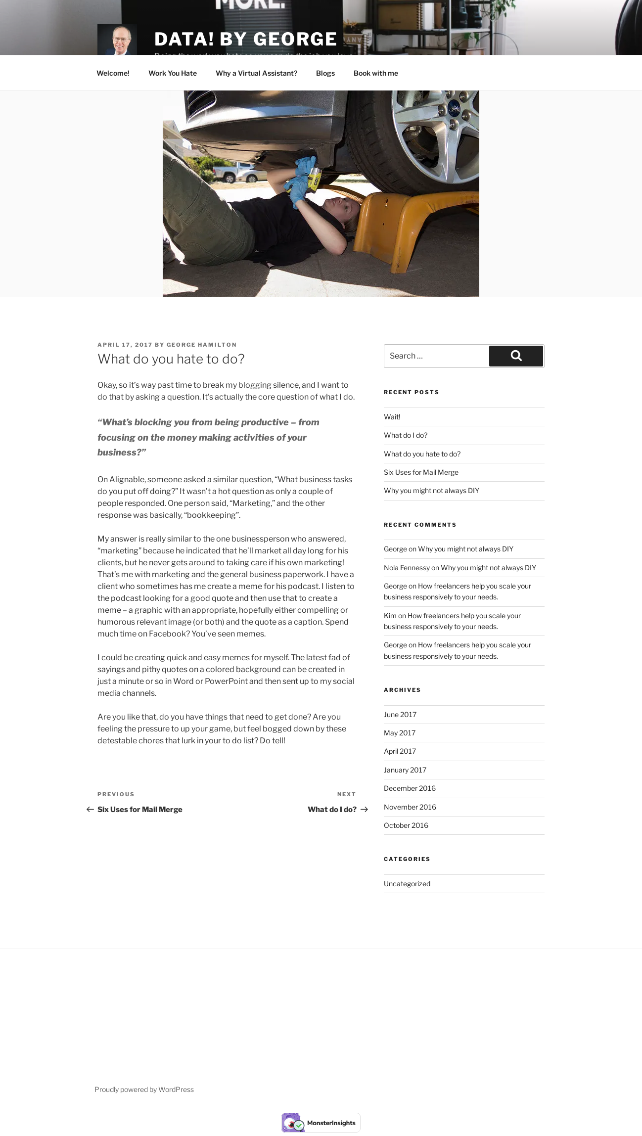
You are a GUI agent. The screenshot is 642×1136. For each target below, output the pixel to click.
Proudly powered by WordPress (144, 1089)
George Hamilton (202, 344)
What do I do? (405, 435)
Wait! (392, 416)
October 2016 (406, 825)
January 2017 (405, 770)
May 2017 (399, 732)
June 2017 (400, 714)
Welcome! (113, 73)
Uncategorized (407, 883)
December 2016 (410, 788)
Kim (390, 615)
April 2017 (400, 751)
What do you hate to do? (422, 454)
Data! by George (246, 39)
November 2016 (410, 807)
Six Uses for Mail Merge (421, 472)
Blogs (325, 73)
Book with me (376, 73)
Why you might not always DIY (431, 490)
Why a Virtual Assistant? (256, 73)
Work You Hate (172, 73)
